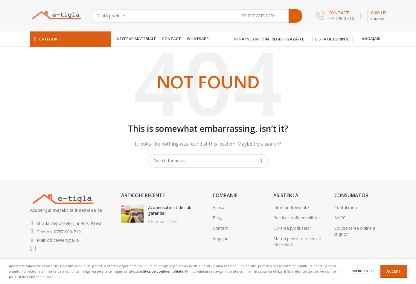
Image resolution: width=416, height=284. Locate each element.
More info (363, 271)
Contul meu (345, 207)
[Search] (197, 16)
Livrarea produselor (292, 228)
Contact (220, 228)
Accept (393, 271)
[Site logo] (56, 15)
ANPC (340, 217)
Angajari (371, 38)
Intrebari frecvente (291, 207)
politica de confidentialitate (161, 271)
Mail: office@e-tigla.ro (57, 240)
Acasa (218, 207)
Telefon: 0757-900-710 (58, 232)
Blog (217, 217)
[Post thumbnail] (132, 215)
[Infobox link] (335, 16)
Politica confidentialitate (296, 217)
